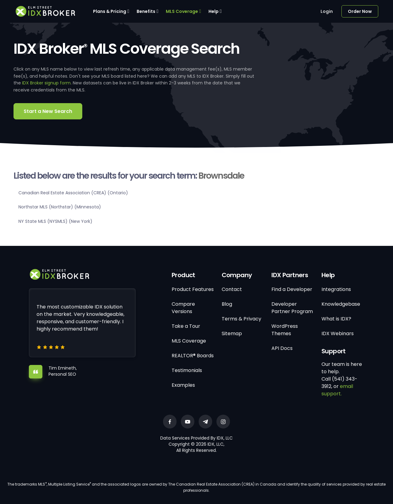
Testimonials (187, 370)
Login (327, 11)
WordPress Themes (284, 330)
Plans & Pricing (109, 11)
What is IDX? (336, 318)
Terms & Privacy (241, 318)
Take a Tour (186, 326)
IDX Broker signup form (46, 83)
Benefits (146, 11)
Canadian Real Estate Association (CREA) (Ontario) (73, 193)
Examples (183, 385)
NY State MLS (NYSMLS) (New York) (55, 221)
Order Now (360, 11)
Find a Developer (291, 289)
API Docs (282, 348)
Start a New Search (48, 111)
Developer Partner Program (292, 307)
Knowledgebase (340, 304)
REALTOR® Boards (193, 355)
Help (213, 11)
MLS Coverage (182, 11)
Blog (227, 304)
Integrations (336, 289)
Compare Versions (183, 307)
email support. (337, 390)
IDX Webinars (337, 333)
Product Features (193, 289)
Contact (232, 289)
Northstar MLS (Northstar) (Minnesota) (59, 207)
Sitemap (232, 333)
